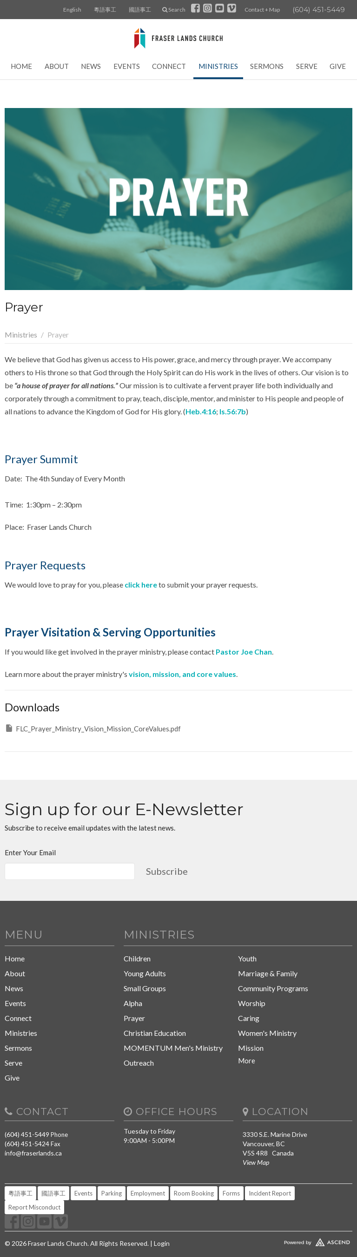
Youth (247, 958)
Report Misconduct (34, 1207)
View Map (256, 1162)
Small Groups (145, 988)
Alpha (133, 1003)
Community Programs (273, 988)
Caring (248, 1018)
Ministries (218, 66)
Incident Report (270, 1193)
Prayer (134, 1018)
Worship (251, 1003)
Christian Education (155, 1032)
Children (137, 958)
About (57, 66)
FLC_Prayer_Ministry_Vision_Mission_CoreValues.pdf (93, 728)
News (91, 66)
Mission (251, 1047)
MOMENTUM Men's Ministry (173, 1047)
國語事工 (140, 9)
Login (162, 1243)
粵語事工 (105, 9)
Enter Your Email (30, 852)
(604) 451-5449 (318, 9)
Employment (148, 1193)
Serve (306, 66)
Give (338, 66)
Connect (169, 66)
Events (126, 66)
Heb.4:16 (200, 411)
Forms (231, 1193)
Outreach (139, 1062)
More (246, 1060)
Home (21, 66)
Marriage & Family (268, 973)
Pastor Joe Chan (244, 651)
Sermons (267, 66)
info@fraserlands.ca (33, 1153)
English (72, 9)
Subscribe (167, 871)
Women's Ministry (267, 1032)
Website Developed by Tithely (297, 1240)
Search (173, 9)
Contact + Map (262, 9)
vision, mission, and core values (182, 673)
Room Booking (194, 1193)
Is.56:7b (232, 411)
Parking (111, 1193)
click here (141, 584)
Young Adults (145, 973)
